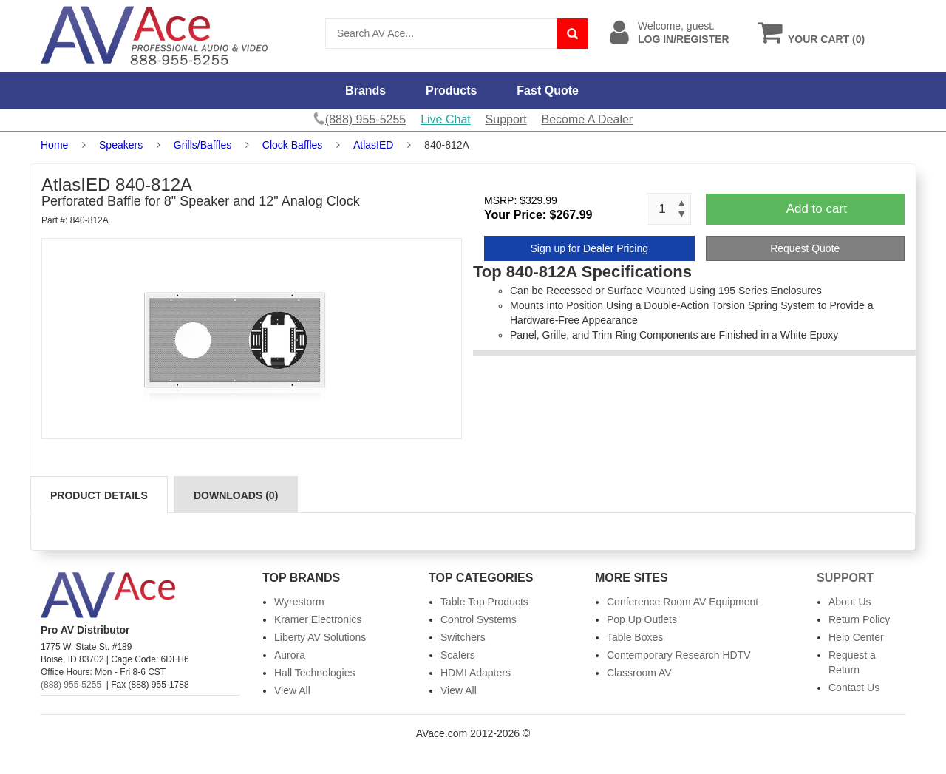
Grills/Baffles (202, 145)
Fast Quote (548, 90)
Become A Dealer (587, 119)
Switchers (463, 637)
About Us (849, 602)
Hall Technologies (314, 673)
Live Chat (446, 119)
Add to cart (816, 209)
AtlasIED (373, 145)
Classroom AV (639, 673)
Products (451, 90)
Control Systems (478, 619)
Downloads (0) (236, 495)
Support (506, 119)
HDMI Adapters (475, 673)
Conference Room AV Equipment (682, 602)
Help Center (856, 637)
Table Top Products (484, 602)
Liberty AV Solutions (320, 637)
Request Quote (805, 248)
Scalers (457, 655)
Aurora (289, 655)
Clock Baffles (292, 145)
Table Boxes (635, 637)
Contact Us (853, 687)
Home (54, 145)
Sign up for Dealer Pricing (589, 248)
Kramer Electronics (317, 619)
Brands (365, 90)
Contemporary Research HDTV (679, 655)
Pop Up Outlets (642, 619)
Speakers (121, 145)
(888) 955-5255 (71, 684)
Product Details (99, 495)
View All (292, 690)
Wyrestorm (299, 602)
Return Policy (859, 619)
